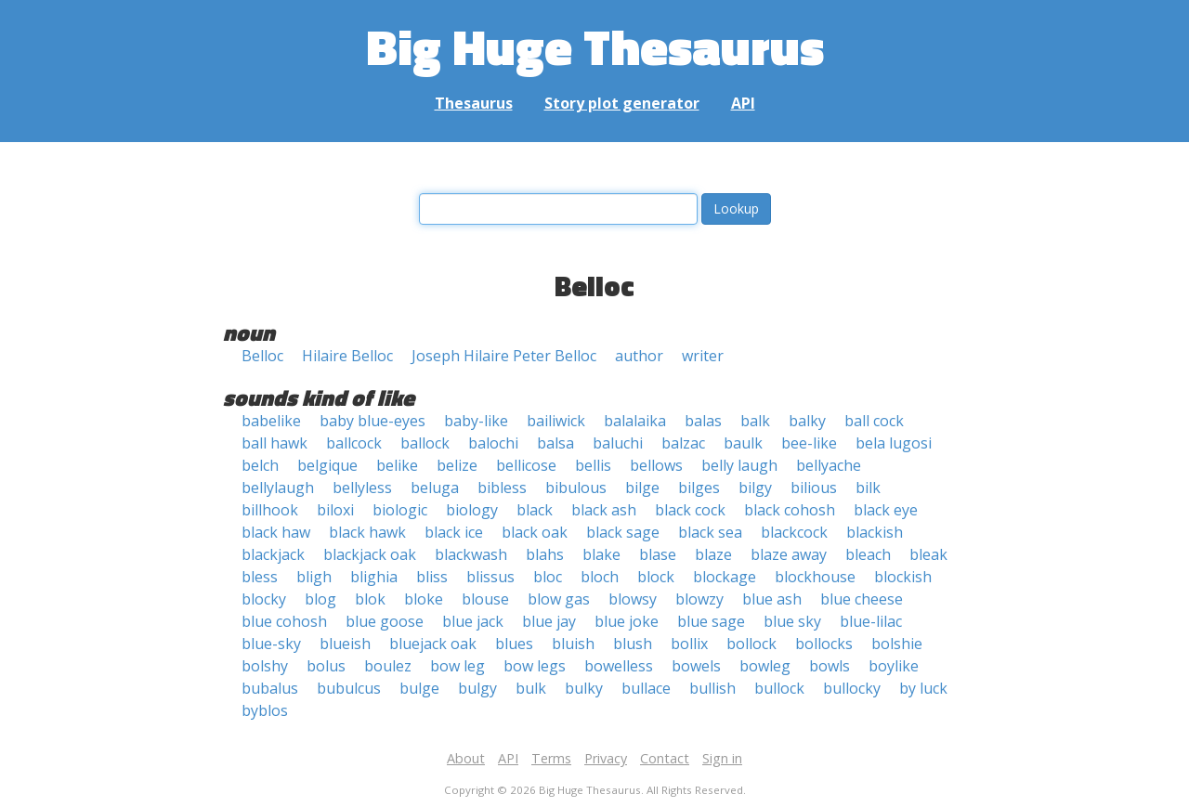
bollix (689, 643)
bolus (326, 666)
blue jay (549, 621)
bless (260, 576)
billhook (270, 510)
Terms (551, 758)
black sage (623, 532)
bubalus (270, 688)
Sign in (722, 758)
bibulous (576, 487)
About (466, 758)
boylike (894, 666)
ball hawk (274, 443)
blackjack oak (369, 554)
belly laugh (739, 465)
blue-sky (271, 643)
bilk (868, 487)
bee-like (809, 443)
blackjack (273, 554)
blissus (490, 576)
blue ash (772, 599)
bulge (419, 688)
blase (657, 554)
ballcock (354, 443)
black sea (710, 532)
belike (397, 465)
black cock (690, 510)
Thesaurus (474, 103)
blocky (264, 599)
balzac (683, 443)
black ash (603, 510)
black (534, 510)
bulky (584, 688)
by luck (923, 688)
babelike (271, 420)
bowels (696, 666)
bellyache (828, 465)
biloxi (335, 510)
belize (457, 465)
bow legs (534, 666)
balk (755, 420)
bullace (646, 688)
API (743, 103)
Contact (664, 758)
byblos (265, 710)
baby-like (476, 420)
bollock (751, 643)
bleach (868, 554)
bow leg (457, 666)
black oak (535, 532)
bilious (813, 487)
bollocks (824, 643)
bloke (423, 599)
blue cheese (861, 599)
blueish (345, 643)
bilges (699, 487)
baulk (743, 443)
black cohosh (789, 510)
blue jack (472, 621)
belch (260, 465)
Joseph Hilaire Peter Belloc (504, 355)
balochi (493, 443)
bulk (531, 688)
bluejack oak (433, 643)
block (655, 576)
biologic (399, 510)
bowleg (764, 666)
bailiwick (556, 420)
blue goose (385, 621)
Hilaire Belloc (347, 355)
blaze (713, 554)
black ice (454, 532)
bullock (779, 688)
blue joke (626, 621)
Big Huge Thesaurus (595, 46)
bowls (829, 666)
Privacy (605, 758)
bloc (547, 576)
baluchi (618, 443)
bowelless (618, 666)
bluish (573, 643)
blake (601, 554)
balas (703, 420)
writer (703, 355)
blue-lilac (871, 621)
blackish (874, 532)
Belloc (262, 355)
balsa (555, 443)
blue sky (792, 621)
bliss (432, 576)
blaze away (789, 554)
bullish (712, 688)
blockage (724, 576)
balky (807, 420)
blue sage (711, 621)
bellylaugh (278, 487)
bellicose (526, 465)
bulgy (477, 688)
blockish (903, 576)
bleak (928, 554)
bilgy (755, 487)
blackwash (471, 554)
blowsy (632, 599)
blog (320, 599)
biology (472, 510)
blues (514, 643)
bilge (642, 487)
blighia (374, 576)
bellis (593, 465)
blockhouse (815, 576)
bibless (502, 487)
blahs (545, 554)
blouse (485, 599)
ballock (425, 443)
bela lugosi (894, 443)
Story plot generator (621, 103)
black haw (276, 532)
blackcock (794, 532)
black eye (886, 510)
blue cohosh (284, 621)
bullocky (852, 688)
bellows (656, 465)
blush (632, 643)
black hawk (367, 532)
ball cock (874, 420)
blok (370, 599)
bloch (600, 576)
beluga (435, 487)
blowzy (699, 599)
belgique (327, 465)
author (639, 355)
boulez (388, 666)
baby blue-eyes (372, 420)
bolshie (896, 643)
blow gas (559, 599)
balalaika (635, 420)
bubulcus (349, 688)
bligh (314, 576)
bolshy (265, 666)
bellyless (362, 487)
